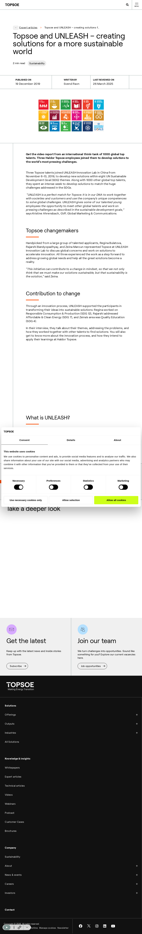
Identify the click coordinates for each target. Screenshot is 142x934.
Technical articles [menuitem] (15, 785)
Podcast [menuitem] (9, 813)
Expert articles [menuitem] (13, 776)
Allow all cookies (116, 500)
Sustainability (37, 63)
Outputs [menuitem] (9, 723)
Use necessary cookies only (26, 500)
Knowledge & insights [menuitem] (17, 758)
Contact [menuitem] (10, 909)
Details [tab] (71, 440)
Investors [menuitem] (10, 893)
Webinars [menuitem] (10, 804)
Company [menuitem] (10, 847)
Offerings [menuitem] (10, 714)
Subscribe (16, 666)
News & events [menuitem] (13, 875)
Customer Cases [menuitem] (14, 822)
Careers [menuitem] (9, 884)
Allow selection (71, 500)
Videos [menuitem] (9, 795)
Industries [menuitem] (10, 733)
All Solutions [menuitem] (12, 742)
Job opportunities (91, 666)
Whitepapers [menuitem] (12, 767)
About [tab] (117, 440)
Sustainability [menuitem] (12, 857)
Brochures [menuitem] (11, 831)
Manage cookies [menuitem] (47, 928)
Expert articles (28, 27)
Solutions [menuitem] (10, 705)
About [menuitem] (8, 866)
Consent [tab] (24, 440)
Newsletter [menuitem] (63, 928)
